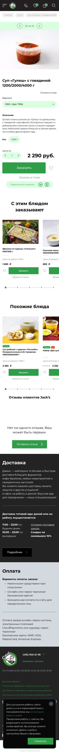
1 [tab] (5, 287)
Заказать (24, 168)
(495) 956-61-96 (32, 654)
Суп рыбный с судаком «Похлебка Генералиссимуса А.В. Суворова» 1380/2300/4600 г (20, 352)
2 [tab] (17, 287)
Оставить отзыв (48, 92)
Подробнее (14, 552)
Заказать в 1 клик (29, 177)
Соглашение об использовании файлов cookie (27, 695)
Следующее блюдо (39, 25)
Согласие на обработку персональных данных (27, 690)
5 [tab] (53, 287)
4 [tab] (41, 287)
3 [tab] (29, 287)
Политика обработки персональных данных (26, 686)
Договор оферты (11, 681)
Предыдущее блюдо (19, 25)
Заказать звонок (33, 661)
